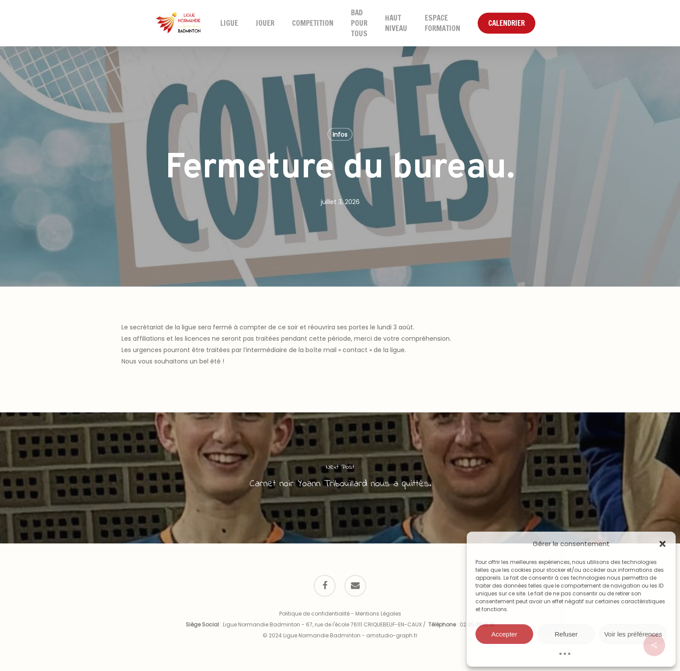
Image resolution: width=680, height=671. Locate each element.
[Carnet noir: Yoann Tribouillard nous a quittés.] (340, 477)
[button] (662, 544)
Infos (340, 134)
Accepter (504, 634)
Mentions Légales (378, 613)
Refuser (566, 634)
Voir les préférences (633, 634)
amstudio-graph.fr (391, 635)
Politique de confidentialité (314, 613)
